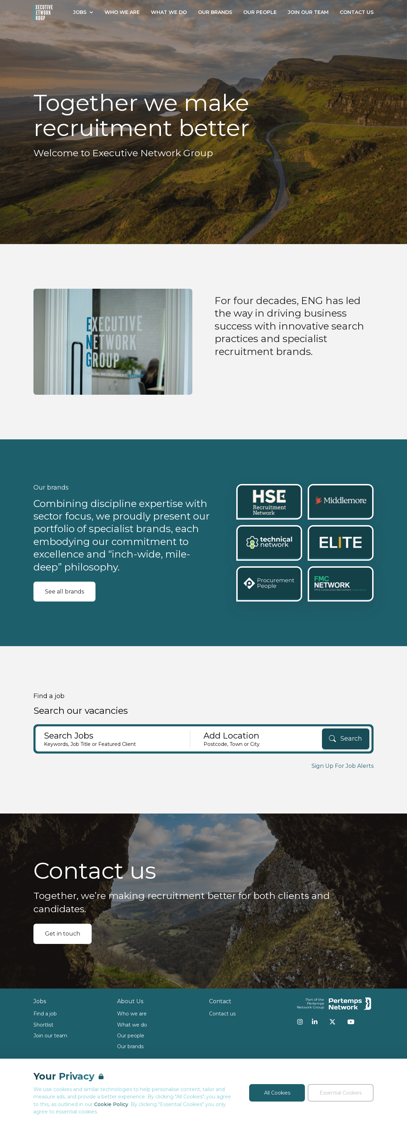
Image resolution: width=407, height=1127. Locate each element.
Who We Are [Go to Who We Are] (122, 12)
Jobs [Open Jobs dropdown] (83, 12)
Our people (130, 1036)
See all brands (64, 591)
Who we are (132, 1014)
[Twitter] (332, 1021)
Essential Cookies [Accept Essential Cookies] (341, 1093)
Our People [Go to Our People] (260, 12)
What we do (132, 1025)
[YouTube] (351, 1021)
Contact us (222, 1014)
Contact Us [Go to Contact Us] (357, 12)
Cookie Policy (111, 1104)
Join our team (50, 1036)
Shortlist (43, 1025)
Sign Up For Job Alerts (343, 766)
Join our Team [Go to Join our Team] (308, 12)
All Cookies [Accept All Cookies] (277, 1093)
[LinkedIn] (315, 1021)
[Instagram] (300, 1021)
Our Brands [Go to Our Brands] (215, 12)
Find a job (45, 1014)
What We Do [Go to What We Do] (169, 12)
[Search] (345, 738)
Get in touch (62, 933)
